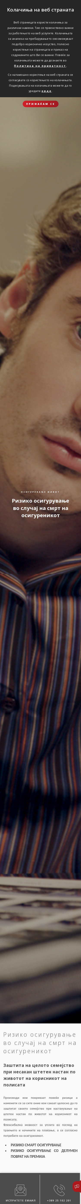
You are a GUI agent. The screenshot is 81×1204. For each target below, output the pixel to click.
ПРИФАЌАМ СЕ (40, 103)
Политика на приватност (40, 66)
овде (46, 91)
